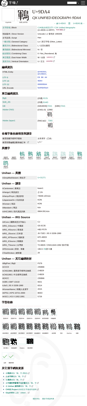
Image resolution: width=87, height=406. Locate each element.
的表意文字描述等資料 (21, 392)
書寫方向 (6, 45)
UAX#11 (50, 57)
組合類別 (6, 53)
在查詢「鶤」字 (15, 379)
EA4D (45, 105)
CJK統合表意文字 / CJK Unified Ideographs (56, 27)
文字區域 (6, 27)
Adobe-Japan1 (8, 123)
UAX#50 (49, 61)
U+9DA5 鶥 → (79, 23)
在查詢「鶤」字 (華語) (16, 376)
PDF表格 (59, 30)
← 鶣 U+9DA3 (60, 23)
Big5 (4, 101)
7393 (50, 127)
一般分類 (6, 42)
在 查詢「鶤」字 (18, 389)
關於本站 (36, 402)
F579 (45, 101)
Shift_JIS (6, 105)
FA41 (50, 109)
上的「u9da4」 (16, 396)
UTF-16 (5, 82)
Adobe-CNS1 (8, 112)
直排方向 (6, 61)
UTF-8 (5, 78)
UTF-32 (5, 86)
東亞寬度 (6, 57)
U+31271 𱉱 (42, 180)
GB (3, 109)
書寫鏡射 (6, 49)
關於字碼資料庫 (48, 402)
